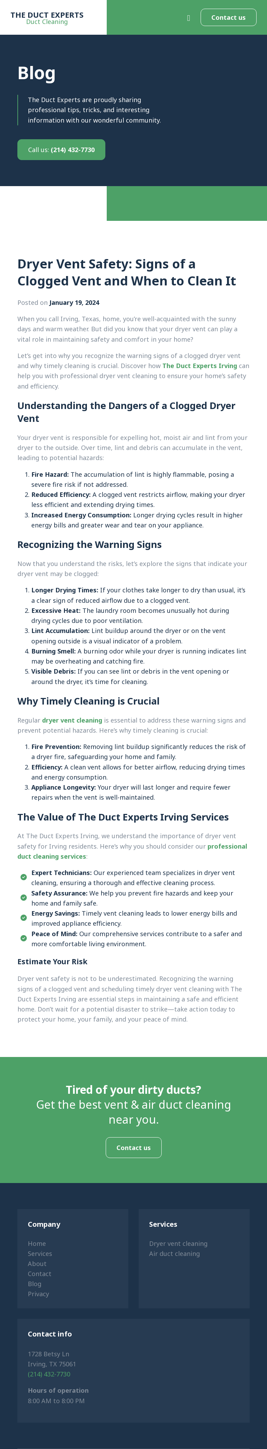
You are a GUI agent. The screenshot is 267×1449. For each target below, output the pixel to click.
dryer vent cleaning (72, 720)
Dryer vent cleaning (178, 1243)
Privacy (38, 1294)
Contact (39, 1273)
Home (37, 1243)
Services (40, 1253)
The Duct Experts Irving (199, 365)
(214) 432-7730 (61, 149)
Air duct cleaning (174, 1253)
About (37, 1263)
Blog (34, 1284)
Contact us (228, 17)
